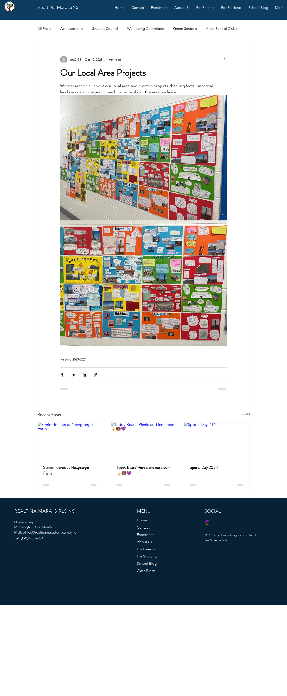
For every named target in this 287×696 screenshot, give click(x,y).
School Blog (147, 563)
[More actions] (224, 59)
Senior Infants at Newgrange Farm (66, 470)
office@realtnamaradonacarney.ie (49, 532)
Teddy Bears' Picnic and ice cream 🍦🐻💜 (143, 470)
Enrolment (145, 534)
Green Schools (185, 28)
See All (245, 414)
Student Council (105, 28)
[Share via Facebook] (62, 375)
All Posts (44, 28)
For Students (147, 556)
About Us (144, 542)
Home (142, 520)
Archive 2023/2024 (73, 359)
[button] (159, 7)
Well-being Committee (145, 28)
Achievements (71, 28)
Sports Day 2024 (204, 467)
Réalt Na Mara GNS (58, 7)
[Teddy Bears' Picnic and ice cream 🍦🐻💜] (143, 441)
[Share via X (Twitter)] (73, 375)
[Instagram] (207, 522)
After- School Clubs (221, 28)
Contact (143, 527)
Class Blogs (146, 571)
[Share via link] (95, 375)
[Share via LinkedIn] (84, 375)
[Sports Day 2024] (217, 441)
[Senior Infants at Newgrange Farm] (70, 441)
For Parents (146, 549)
